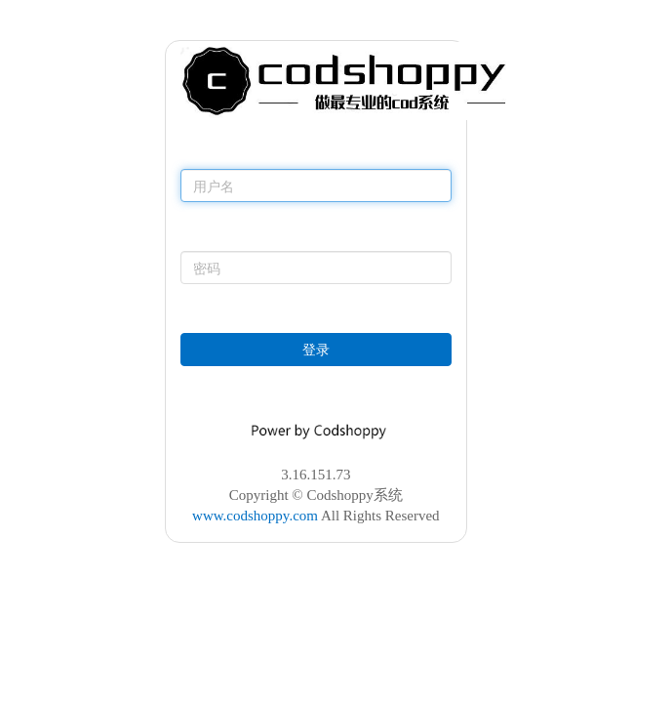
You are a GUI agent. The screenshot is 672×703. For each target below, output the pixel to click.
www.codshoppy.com (255, 515)
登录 (316, 349)
